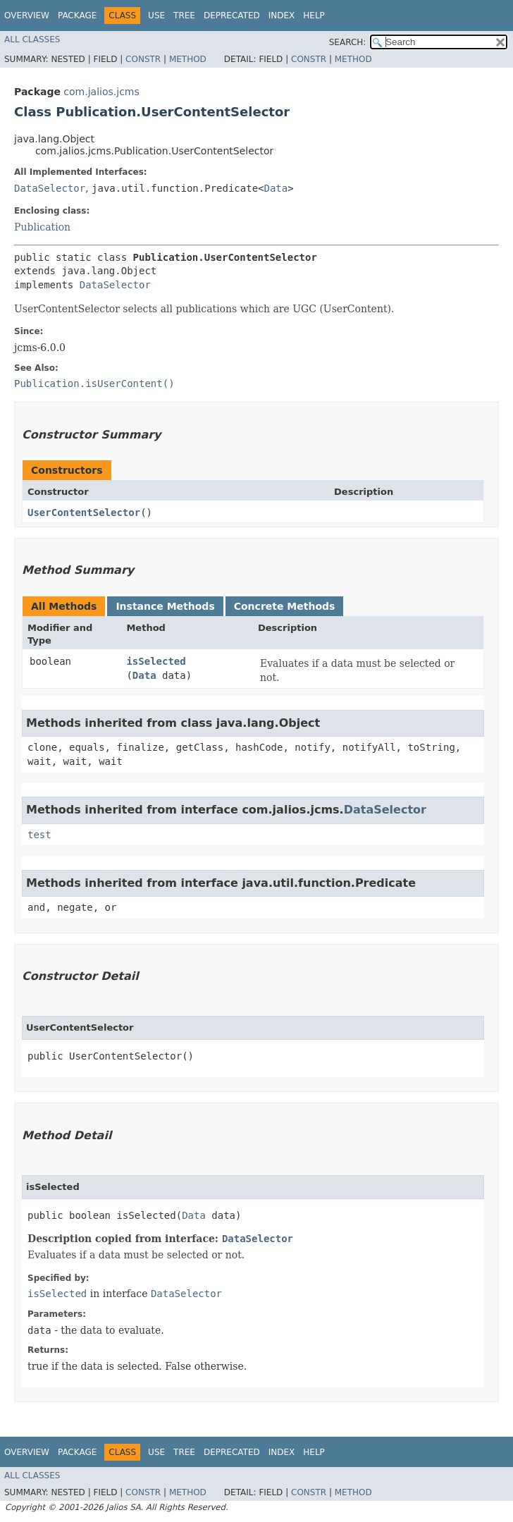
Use (156, 15)
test (39, 834)
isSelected (155, 661)
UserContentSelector (83, 512)
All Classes (32, 39)
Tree (184, 15)
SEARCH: (347, 42)
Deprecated (232, 15)
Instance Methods (165, 606)
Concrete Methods (284, 606)
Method (187, 59)
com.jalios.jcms (101, 91)
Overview (26, 15)
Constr (143, 59)
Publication (42, 227)
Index (281, 15)
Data (276, 188)
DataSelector (49, 188)
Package (77, 15)
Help (314, 15)
